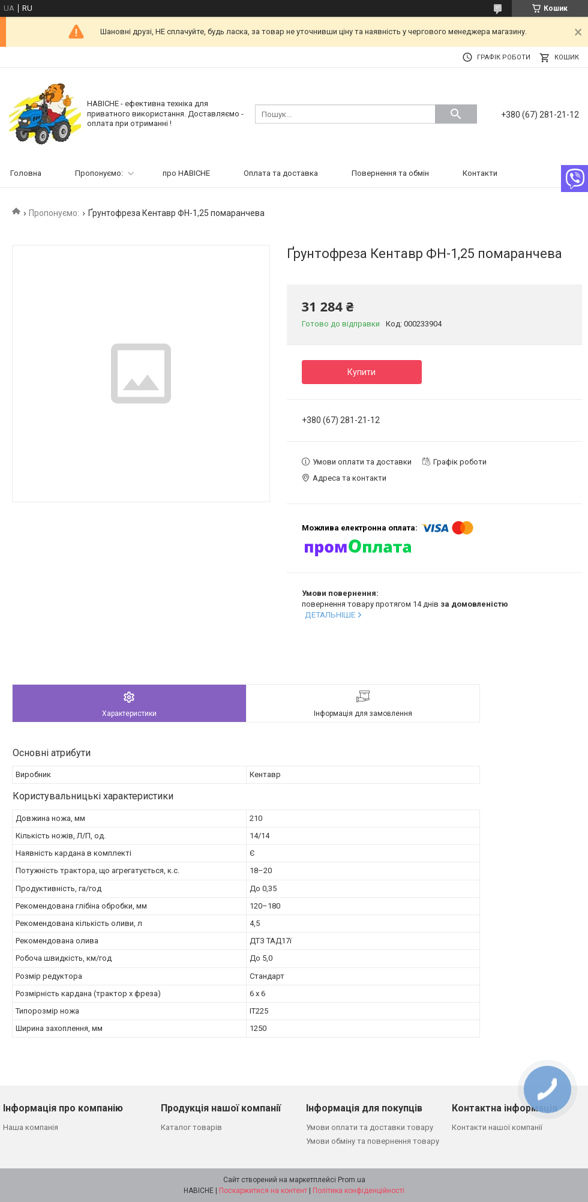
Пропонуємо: (99, 173)
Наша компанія (30, 1127)
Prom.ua (351, 1180)
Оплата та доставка (281, 173)
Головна (25, 173)
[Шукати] (456, 114)
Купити (361, 372)
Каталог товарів (191, 1127)
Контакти (480, 173)
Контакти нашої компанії (497, 1127)
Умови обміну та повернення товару (372, 1141)
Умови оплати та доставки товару (369, 1127)
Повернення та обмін (390, 173)
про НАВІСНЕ (186, 173)
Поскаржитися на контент (263, 1190)
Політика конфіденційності (358, 1190)
